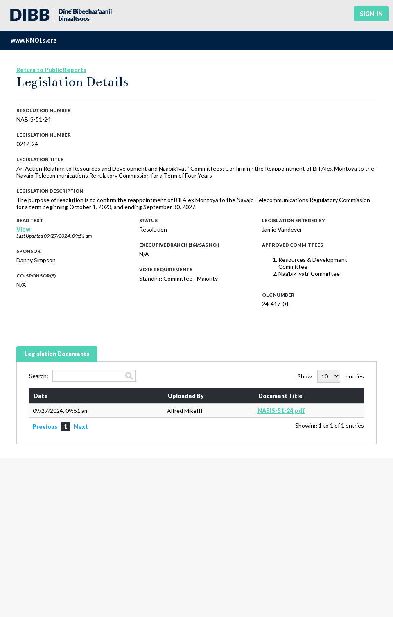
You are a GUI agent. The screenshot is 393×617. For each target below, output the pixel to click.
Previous (44, 426)
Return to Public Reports (51, 69)
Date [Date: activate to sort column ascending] (41, 395)
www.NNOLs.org (34, 40)
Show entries (331, 376)
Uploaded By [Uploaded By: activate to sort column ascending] (186, 395)
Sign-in (371, 13)
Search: (82, 375)
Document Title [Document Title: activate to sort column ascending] (280, 395)
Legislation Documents (57, 353)
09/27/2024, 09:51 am (68, 236)
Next (81, 426)
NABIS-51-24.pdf (281, 410)
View (23, 229)
